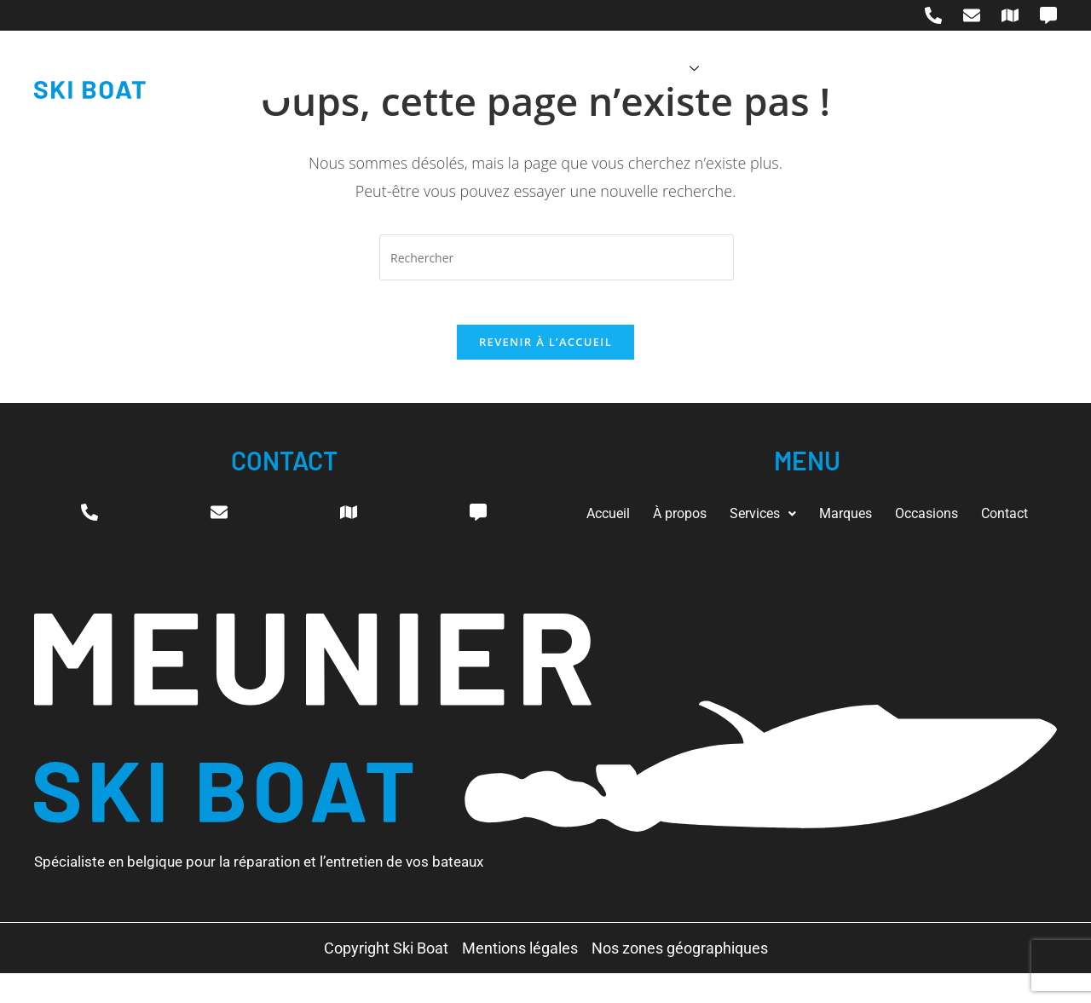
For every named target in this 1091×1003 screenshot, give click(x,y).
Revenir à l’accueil (545, 349)
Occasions (812, 67)
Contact (908, 67)
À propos (508, 67)
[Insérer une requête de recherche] (556, 257)
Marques (713, 67)
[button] (795, 512)
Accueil (419, 67)
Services (611, 67)
